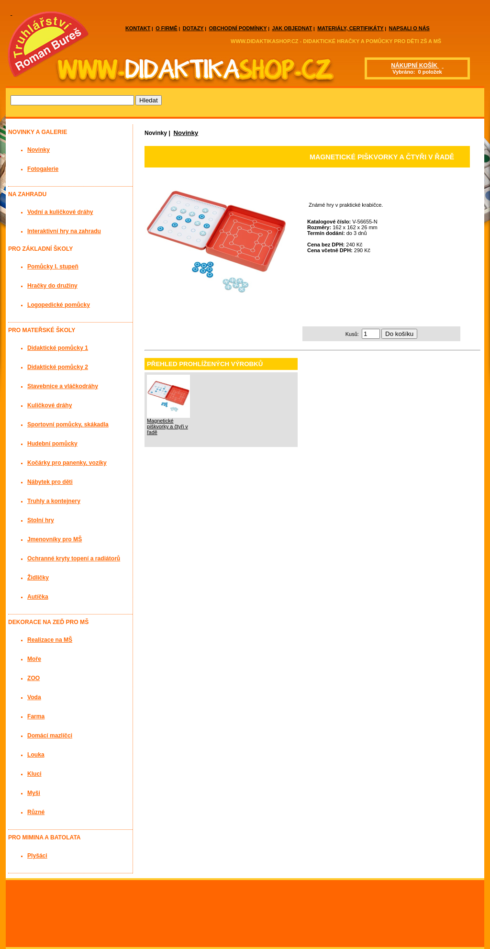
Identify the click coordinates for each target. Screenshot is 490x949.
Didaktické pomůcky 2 (57, 367)
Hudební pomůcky (52, 443)
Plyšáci (37, 855)
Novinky (186, 132)
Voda (34, 697)
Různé (36, 812)
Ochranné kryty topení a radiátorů (73, 558)
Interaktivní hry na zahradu (64, 231)
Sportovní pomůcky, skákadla (68, 424)
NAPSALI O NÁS (409, 28)
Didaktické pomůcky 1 (57, 348)
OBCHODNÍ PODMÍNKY (238, 28)
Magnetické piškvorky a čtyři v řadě (167, 426)
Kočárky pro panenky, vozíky (67, 462)
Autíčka (37, 596)
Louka (36, 754)
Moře (34, 659)
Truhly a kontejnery (53, 501)
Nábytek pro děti (50, 482)
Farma (36, 716)
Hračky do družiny (52, 285)
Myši (33, 793)
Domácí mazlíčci (49, 735)
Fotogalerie (42, 169)
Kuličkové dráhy (49, 405)
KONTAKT (137, 28)
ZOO (33, 678)
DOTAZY (193, 28)
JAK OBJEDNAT (292, 28)
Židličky (38, 577)
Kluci (34, 773)
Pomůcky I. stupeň (52, 266)
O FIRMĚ (166, 28)
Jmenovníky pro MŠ (54, 539)
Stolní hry (40, 520)
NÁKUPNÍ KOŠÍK (415, 65)
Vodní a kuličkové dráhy (60, 212)
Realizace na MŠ (49, 639)
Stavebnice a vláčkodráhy (62, 386)
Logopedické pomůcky (58, 304)
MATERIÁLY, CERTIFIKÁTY (350, 28)
